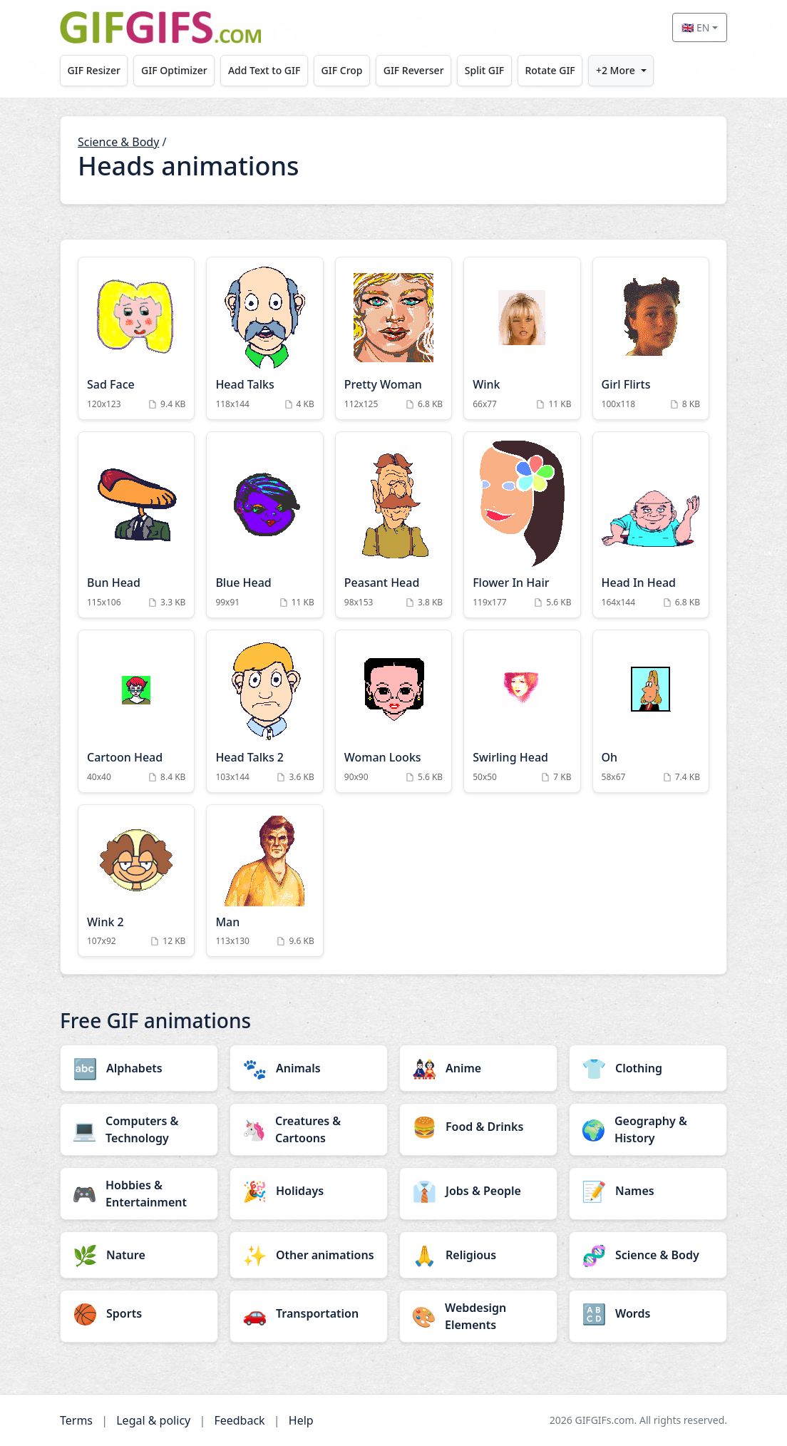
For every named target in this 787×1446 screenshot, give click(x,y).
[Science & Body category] (648, 1255)
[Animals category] (308, 1068)
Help (301, 1420)
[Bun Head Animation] (136, 524)
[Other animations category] (308, 1255)
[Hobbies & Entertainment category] (139, 1193)
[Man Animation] (264, 881)
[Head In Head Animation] (651, 524)
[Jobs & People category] (478, 1191)
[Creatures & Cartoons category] (308, 1129)
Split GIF (484, 70)
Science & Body (118, 142)
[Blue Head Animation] (264, 524)
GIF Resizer (94, 70)
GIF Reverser (414, 70)
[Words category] (648, 1313)
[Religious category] (478, 1255)
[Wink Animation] (522, 338)
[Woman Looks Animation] (393, 711)
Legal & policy (153, 1420)
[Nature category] (139, 1255)
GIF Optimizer (174, 70)
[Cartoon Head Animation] (136, 711)
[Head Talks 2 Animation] (264, 711)
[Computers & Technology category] (139, 1129)
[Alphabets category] (139, 1068)
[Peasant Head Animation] (393, 524)
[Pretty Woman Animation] (393, 338)
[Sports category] (139, 1313)
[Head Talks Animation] (264, 338)
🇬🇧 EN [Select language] (695, 27)
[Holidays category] (308, 1191)
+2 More (615, 70)
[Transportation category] (308, 1313)
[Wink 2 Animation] (136, 881)
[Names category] (648, 1191)
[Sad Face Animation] (136, 338)
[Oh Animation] (651, 711)
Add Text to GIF (264, 70)
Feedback (239, 1420)
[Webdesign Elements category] (478, 1316)
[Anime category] (478, 1068)
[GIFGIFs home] (160, 27)
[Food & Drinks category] (478, 1126)
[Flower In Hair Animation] (522, 524)
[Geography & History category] (648, 1129)
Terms (76, 1420)
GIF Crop (342, 70)
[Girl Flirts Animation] (651, 338)
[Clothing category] (648, 1068)
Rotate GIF (550, 70)
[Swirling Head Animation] (522, 711)
